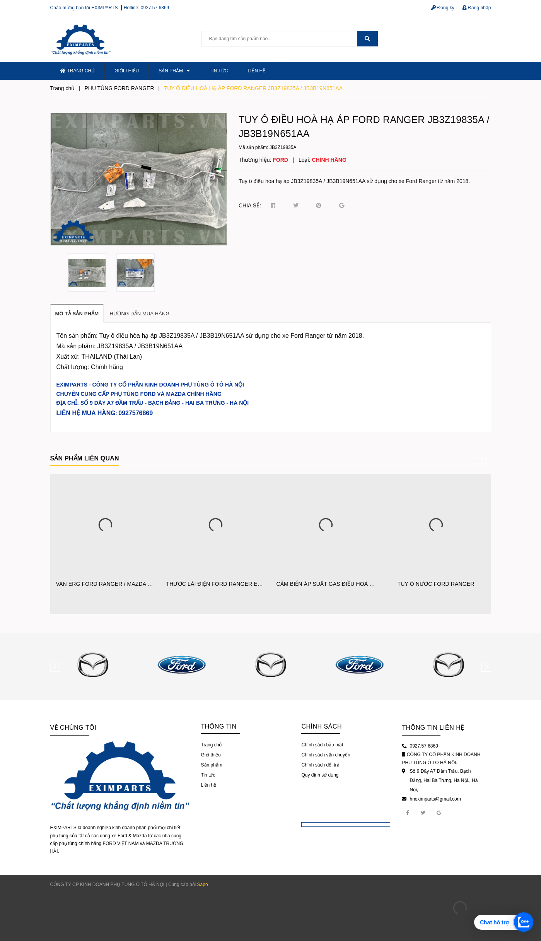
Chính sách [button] (321, 726)
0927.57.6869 (155, 7)
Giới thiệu (126, 71)
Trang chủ (77, 71)
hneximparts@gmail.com (435, 799)
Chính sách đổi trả (320, 765)
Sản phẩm (174, 71)
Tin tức (219, 71)
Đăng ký (442, 7)
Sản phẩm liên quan (84, 458)
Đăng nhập (476, 7)
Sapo (202, 884)
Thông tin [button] (219, 726)
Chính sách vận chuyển (325, 755)
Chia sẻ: (250, 205)
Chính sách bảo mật (322, 745)
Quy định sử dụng (319, 775)
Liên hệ (256, 71)
